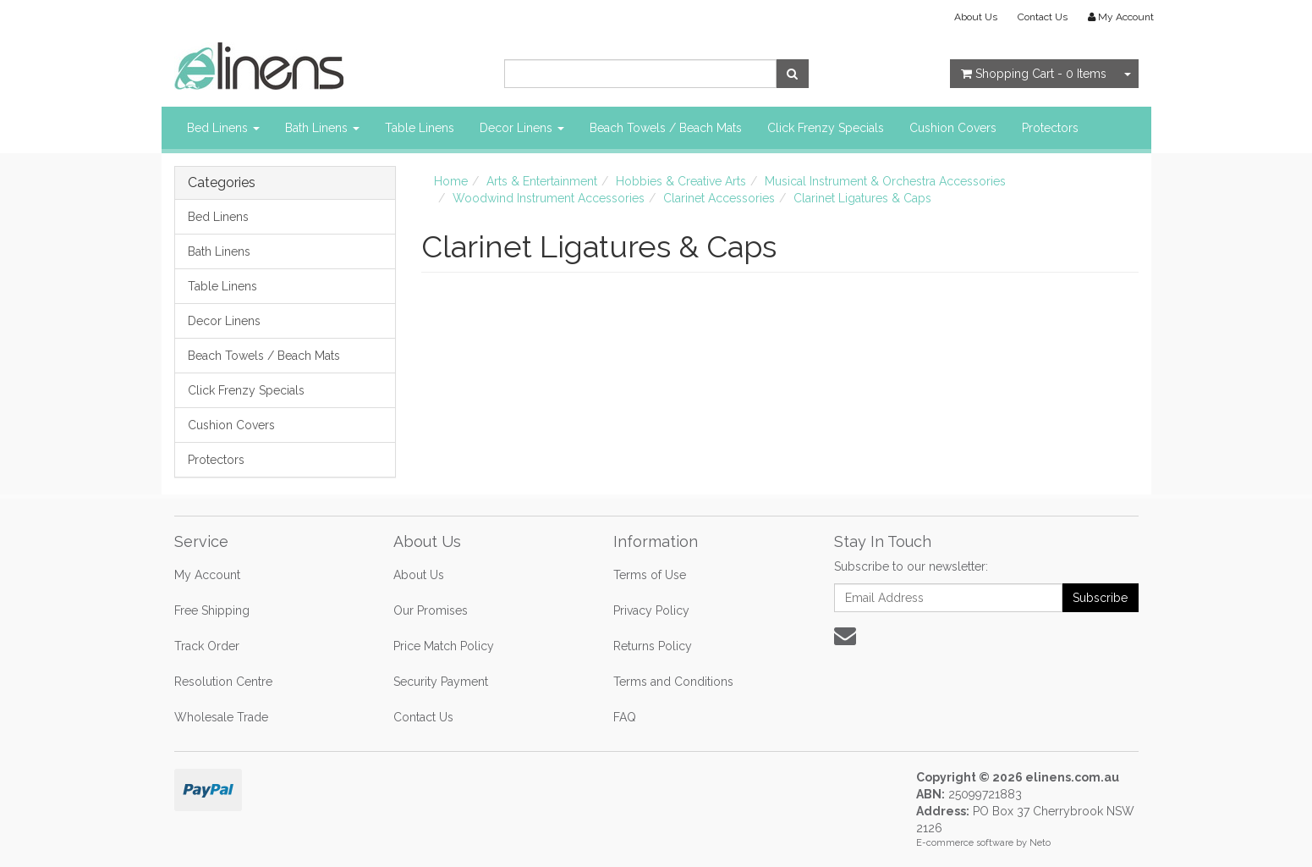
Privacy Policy (651, 610)
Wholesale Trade (221, 717)
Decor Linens (522, 128)
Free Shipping (212, 610)
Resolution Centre (223, 681)
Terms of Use (649, 575)
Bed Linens (223, 128)
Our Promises (430, 610)
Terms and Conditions (673, 681)
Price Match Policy (443, 646)
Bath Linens (322, 128)
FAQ (624, 717)
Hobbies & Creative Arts (681, 181)
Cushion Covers (952, 128)
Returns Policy (652, 646)
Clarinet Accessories (719, 198)
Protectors (1050, 128)
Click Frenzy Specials (825, 128)
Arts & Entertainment (541, 181)
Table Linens (419, 128)
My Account (207, 575)
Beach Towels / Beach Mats (666, 128)
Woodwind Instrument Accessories (549, 198)
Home (451, 181)
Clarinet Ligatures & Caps (862, 198)
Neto (1040, 842)
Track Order (206, 646)
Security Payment (440, 681)
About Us (975, 17)
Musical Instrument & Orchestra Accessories (885, 181)
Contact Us (1043, 17)
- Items (1033, 73)
